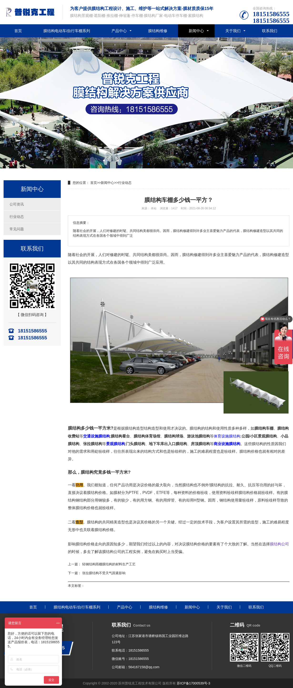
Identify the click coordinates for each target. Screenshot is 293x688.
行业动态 (17, 217)
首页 (18, 31)
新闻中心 (196, 31)
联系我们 (269, 31)
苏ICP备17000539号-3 (193, 683)
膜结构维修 (157, 31)
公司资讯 (17, 204)
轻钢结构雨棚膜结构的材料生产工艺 (109, 564)
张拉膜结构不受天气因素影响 (104, 573)
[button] (145, 164)
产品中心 (119, 31)
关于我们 (233, 31)
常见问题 (17, 229)
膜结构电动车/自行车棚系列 (66, 31)
